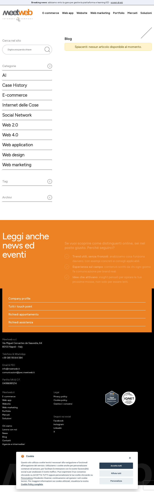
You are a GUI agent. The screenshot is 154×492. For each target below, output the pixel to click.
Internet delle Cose (21, 107)
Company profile (19, 304)
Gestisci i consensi (63, 410)
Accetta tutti (116, 466)
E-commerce (50, 13)
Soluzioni (146, 13)
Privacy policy (61, 403)
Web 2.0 (10, 128)
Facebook (59, 427)
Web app (68, 13)
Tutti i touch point (20, 313)
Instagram (59, 431)
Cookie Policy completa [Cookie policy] (32, 484)
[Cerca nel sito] (47, 50)
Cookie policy (61, 407)
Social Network (17, 118)
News (5, 440)
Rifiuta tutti (116, 473)
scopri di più (117, 2)
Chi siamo (7, 433)
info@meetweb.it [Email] (11, 375)
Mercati (132, 13)
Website (82, 13)
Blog (4, 443)
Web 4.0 (10, 138)
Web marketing (100, 13)
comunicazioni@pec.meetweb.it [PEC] (19, 379)
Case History (15, 87)
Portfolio (118, 13)
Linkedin (58, 435)
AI (4, 77)
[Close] (130, 458)
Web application (18, 148)
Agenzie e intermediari (14, 451)
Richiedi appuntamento (24, 321)
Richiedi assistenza (21, 329)
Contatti (6, 447)
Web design (14, 158)
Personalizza (27, 478)
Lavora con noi (9, 436)
